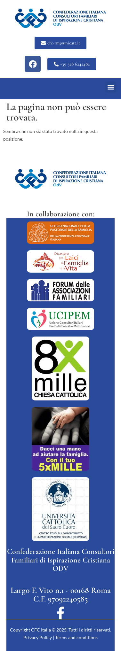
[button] (111, 87)
